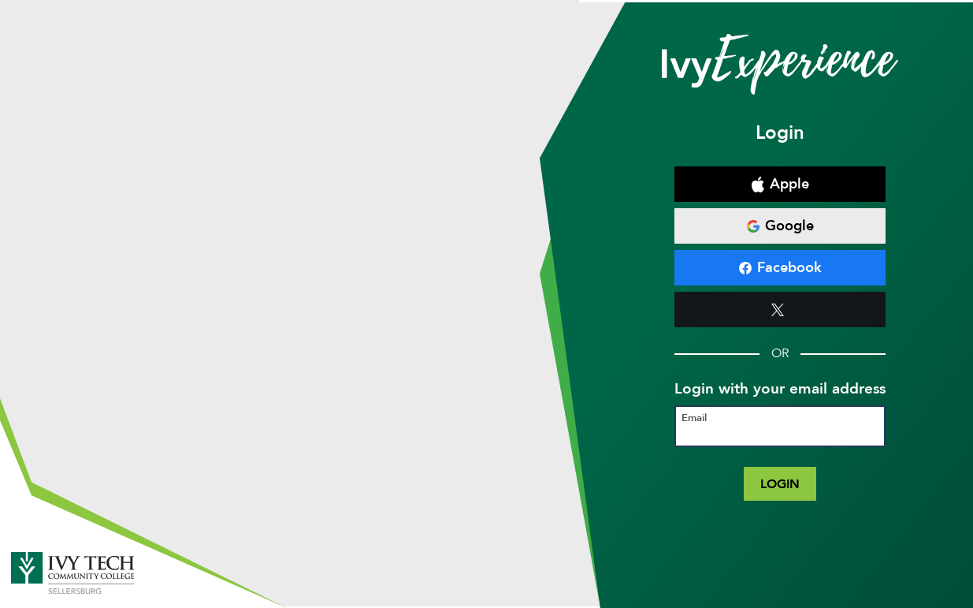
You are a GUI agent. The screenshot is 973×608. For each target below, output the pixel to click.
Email (694, 418)
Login (780, 484)
